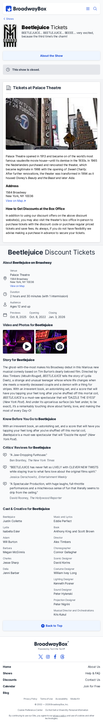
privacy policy (59, 715)
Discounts (10, 680)
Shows (10, 18)
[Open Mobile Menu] (88, 9)
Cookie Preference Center (30, 710)
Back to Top (51, 625)
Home (7, 667)
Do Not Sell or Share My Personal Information (66, 710)
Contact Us (92, 680)
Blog (6, 693)
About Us (94, 667)
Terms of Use (46, 698)
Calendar (9, 686)
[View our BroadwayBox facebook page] (55, 657)
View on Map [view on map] (16, 201)
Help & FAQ (92, 673)
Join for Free (91, 686)
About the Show (51, 55)
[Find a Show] (95, 9)
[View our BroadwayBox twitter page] (41, 657)
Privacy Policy (30, 698)
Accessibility (61, 698)
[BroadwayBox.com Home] (26, 9)
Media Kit (74, 698)
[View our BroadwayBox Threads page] (62, 657)
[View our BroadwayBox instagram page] (48, 657)
